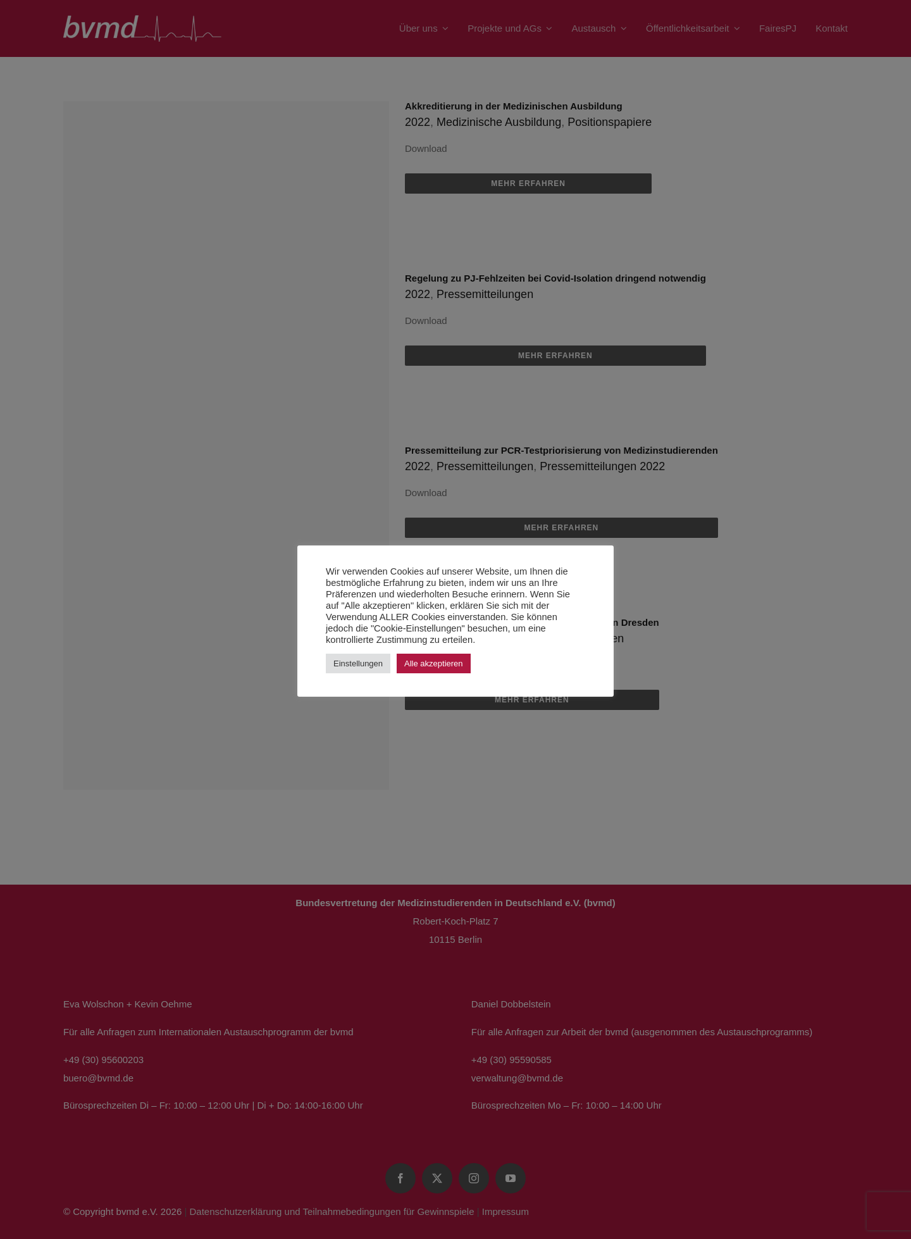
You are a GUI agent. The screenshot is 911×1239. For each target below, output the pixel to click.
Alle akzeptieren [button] (433, 663)
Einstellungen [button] (358, 663)
